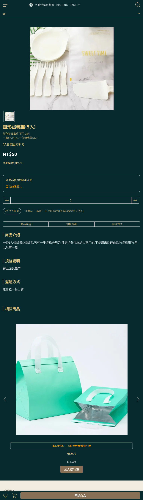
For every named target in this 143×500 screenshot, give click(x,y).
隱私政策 (27, 453)
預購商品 (80, 495)
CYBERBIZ (86, 486)
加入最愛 (12, 211)
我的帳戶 (15, 453)
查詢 (5, 453)
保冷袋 (28, 367)
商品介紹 (26, 224)
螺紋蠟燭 (115, 367)
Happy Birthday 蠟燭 (71, 367)
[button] (138, 356)
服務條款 (39, 453)
